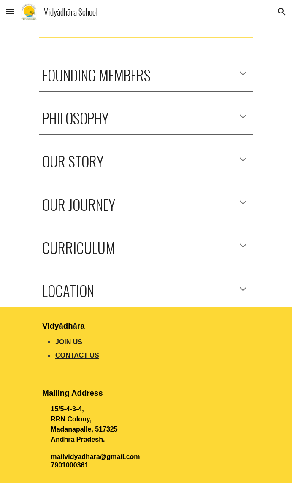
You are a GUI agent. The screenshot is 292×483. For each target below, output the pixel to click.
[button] (10, 11)
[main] (146, 75)
